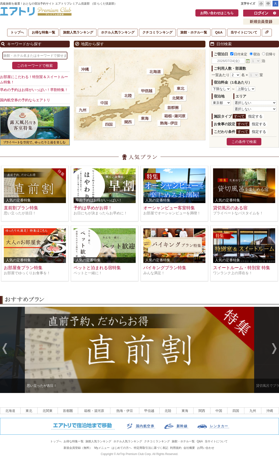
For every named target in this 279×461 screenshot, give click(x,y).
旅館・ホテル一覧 (193, 32)
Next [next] (274, 349)
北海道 (10, 411)
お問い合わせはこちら (217, 13)
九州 (252, 411)
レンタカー (219, 426)
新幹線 (182, 426)
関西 (202, 411)
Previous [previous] (4, 349)
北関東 (48, 411)
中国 (218, 411)
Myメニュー (102, 448)
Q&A (218, 32)
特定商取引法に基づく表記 (151, 448)
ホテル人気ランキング (117, 32)
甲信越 (149, 411)
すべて (239, 116)
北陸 (168, 411)
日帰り (269, 54)
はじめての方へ (122, 448)
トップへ (17, 32)
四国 (235, 411)
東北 (29, 411)
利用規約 (176, 448)
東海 (185, 411)
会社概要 (189, 448)
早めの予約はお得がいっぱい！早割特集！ (34, 90)
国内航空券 (145, 426)
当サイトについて (244, 32)
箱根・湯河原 (94, 411)
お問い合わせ (205, 448)
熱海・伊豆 (124, 411)
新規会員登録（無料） (78, 448)
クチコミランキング (157, 32)
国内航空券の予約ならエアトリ (25, 100)
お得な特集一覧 (43, 32)
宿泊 (255, 54)
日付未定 (238, 54)
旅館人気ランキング (78, 32)
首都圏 (68, 411)
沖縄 (269, 411)
